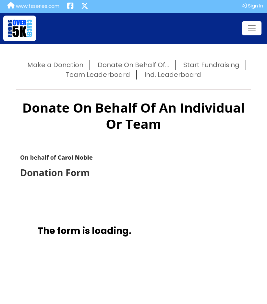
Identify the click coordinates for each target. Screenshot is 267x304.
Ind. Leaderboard (172, 74)
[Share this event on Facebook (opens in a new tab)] (70, 6)
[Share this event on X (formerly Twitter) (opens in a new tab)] (84, 6)
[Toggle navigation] (251, 28)
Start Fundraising (211, 64)
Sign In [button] (252, 5)
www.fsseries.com (33, 5)
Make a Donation (55, 64)
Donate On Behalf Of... (133, 64)
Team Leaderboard (98, 74)
